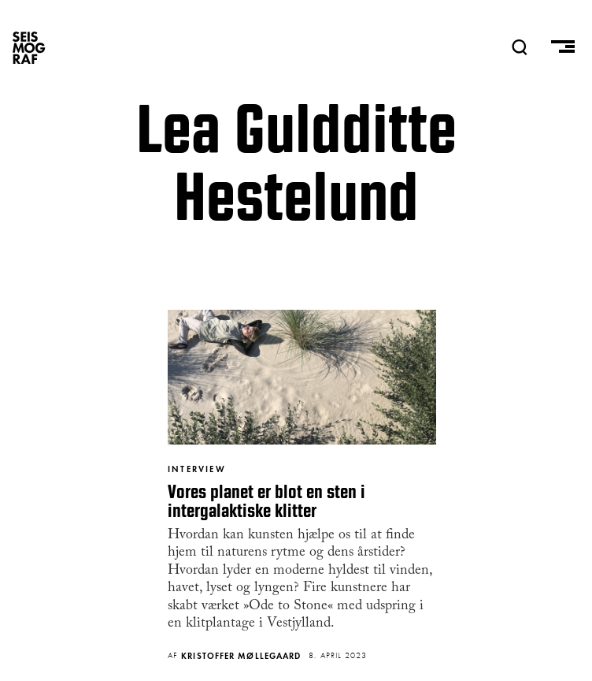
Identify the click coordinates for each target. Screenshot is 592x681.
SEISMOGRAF (29, 47)
